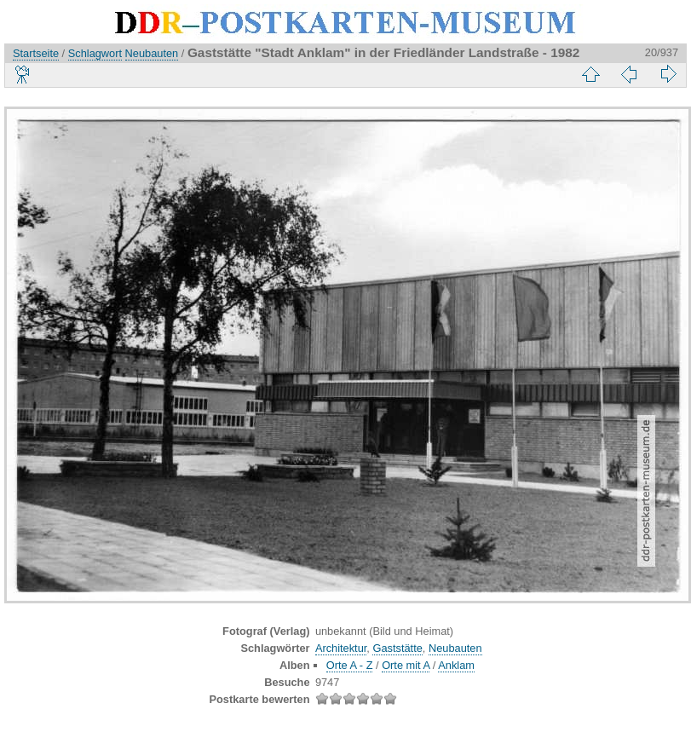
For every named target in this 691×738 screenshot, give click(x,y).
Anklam (456, 665)
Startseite (36, 53)
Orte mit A (405, 665)
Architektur (340, 648)
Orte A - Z (349, 665)
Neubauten (152, 53)
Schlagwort (95, 53)
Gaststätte (397, 648)
